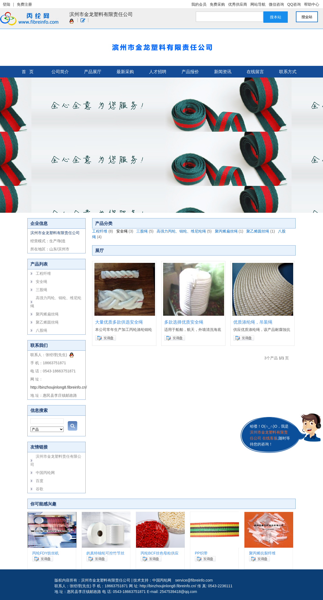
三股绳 (41, 290)
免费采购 (217, 4)
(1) (241, 231)
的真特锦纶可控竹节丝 (105, 553)
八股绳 (41, 330)
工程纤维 (43, 273)
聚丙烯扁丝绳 (47, 314)
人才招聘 (157, 71)
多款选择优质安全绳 (183, 322)
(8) (110, 231)
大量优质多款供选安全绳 (119, 322)
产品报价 (190, 71)
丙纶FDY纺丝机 (45, 553)
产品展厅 (92, 71)
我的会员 (198, 4)
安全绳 (41, 281)
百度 (39, 481)
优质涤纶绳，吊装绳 (252, 322)
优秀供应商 (237, 4)
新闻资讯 (222, 71)
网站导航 (258, 4)
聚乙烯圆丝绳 (47, 322)
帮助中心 (311, 4)
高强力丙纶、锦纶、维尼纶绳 (181, 231)
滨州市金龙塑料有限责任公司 (101, 14)
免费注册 (24, 4)
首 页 (28, 71)
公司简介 (60, 71)
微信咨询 (276, 4)
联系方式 (287, 71)
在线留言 (255, 71)
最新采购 (125, 71)
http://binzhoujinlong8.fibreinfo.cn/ (58, 387)
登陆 (6, 4)
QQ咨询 (294, 4)
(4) (99, 237)
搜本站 (275, 17)
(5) (151, 231)
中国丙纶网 (45, 472)
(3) (131, 231)
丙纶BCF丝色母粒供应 (160, 553)
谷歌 (39, 489)
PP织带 (201, 553)
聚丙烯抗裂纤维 (262, 553)
